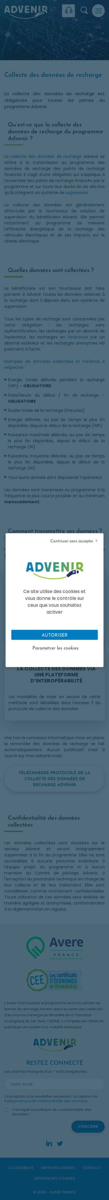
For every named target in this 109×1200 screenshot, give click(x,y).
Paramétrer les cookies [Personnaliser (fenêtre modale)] (55, 648)
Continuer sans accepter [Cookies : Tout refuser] (71, 541)
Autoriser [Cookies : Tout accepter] (55, 635)
